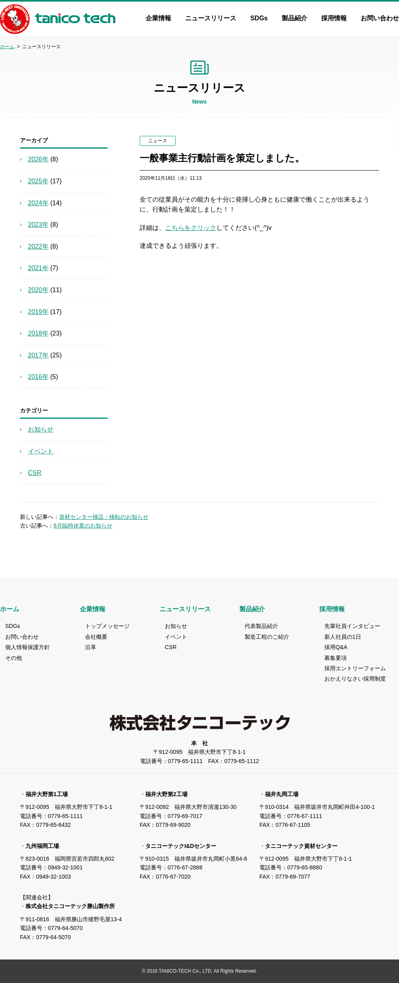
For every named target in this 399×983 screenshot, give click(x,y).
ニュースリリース (210, 18)
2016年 (38, 376)
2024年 (38, 203)
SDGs (259, 18)
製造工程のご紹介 (267, 637)
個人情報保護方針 (27, 647)
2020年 (38, 289)
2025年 (38, 181)
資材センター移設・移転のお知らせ (103, 517)
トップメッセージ (107, 626)
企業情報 (158, 18)
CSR (34, 472)
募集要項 (335, 658)
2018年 (38, 333)
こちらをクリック (190, 227)
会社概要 (96, 637)
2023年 (38, 224)
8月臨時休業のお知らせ (83, 525)
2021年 (38, 268)
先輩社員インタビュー (352, 626)
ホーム (7, 46)
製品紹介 (294, 18)
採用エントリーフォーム (355, 668)
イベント (40, 451)
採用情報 (334, 18)
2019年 (38, 311)
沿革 (90, 647)
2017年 (38, 355)
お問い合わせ (380, 18)
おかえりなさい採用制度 (355, 678)
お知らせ (40, 429)
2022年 (38, 246)
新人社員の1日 (342, 637)
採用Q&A (336, 647)
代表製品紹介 (261, 626)
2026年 (38, 159)
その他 (13, 658)
